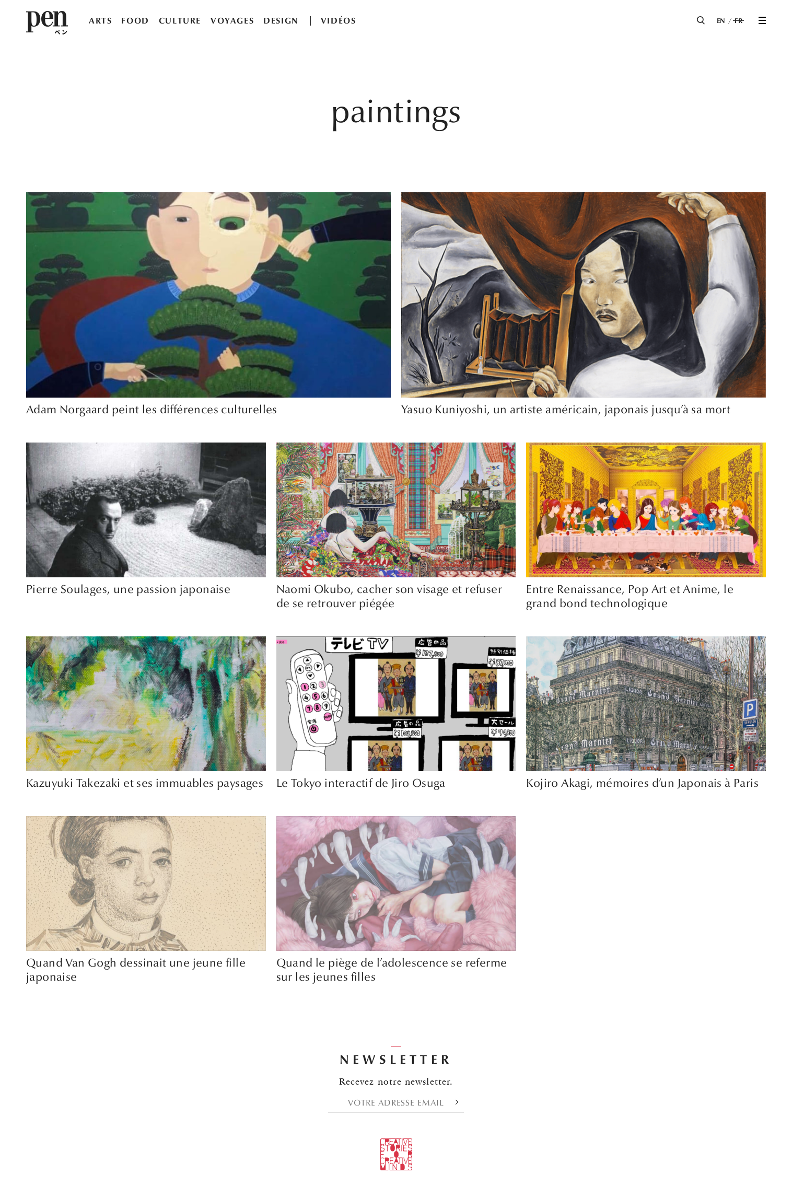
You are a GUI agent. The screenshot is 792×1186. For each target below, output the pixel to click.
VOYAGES (232, 21)
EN (721, 21)
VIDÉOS (338, 21)
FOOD (135, 21)
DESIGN (281, 21)
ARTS (100, 21)
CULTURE (180, 21)
